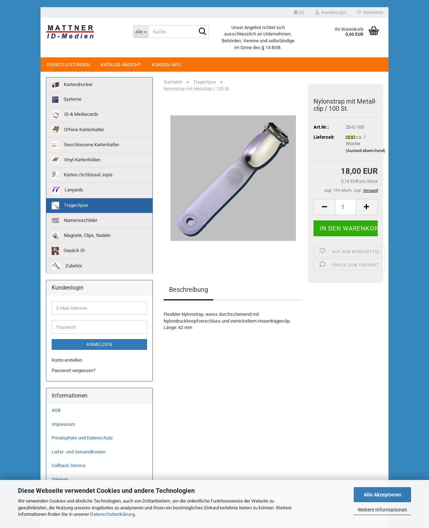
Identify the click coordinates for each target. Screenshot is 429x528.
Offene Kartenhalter (78, 130)
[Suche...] (140, 31)
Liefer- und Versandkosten (78, 452)
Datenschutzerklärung (112, 514)
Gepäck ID (68, 251)
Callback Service (68, 465)
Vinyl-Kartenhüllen (76, 160)
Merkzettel (370, 12)
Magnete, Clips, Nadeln (81, 235)
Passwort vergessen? (73, 370)
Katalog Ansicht (121, 64)
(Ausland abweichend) (365, 150)
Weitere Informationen (382, 510)
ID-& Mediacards (75, 115)
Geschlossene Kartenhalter (85, 145)
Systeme (66, 99)
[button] (299, 12)
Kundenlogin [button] (330, 12)
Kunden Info (166, 64)
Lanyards (67, 190)
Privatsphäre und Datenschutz (82, 438)
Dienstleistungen (68, 64)
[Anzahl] (345, 207)
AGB (56, 410)
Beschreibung (188, 289)
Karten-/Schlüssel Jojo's (82, 175)
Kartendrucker (72, 85)
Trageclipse (70, 205)
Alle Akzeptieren (382, 495)
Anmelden (99, 344)
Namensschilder (74, 220)
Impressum (63, 424)
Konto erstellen (67, 360)
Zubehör (67, 266)
